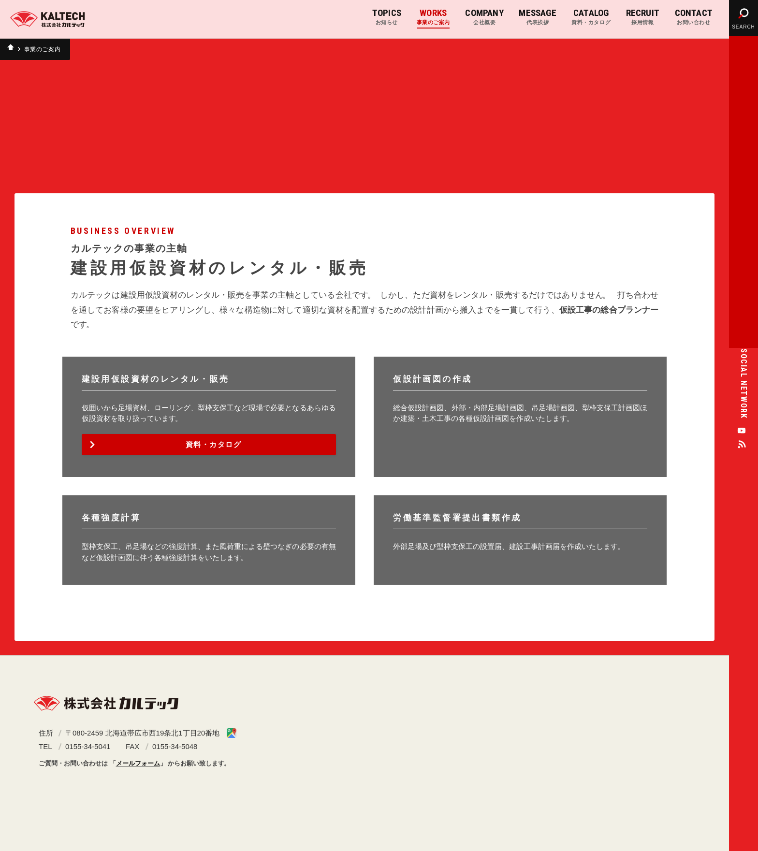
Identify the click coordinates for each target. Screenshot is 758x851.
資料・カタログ (214, 444)
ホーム (12, 49)
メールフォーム (138, 763)
